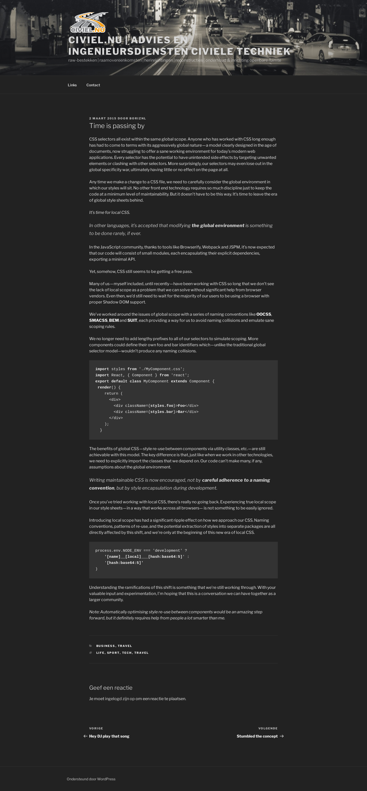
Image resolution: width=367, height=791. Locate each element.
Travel (125, 646)
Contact (93, 85)
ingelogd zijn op (120, 698)
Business (105, 646)
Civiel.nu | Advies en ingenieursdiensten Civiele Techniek (179, 45)
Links (72, 85)
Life (100, 653)
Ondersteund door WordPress (91, 779)
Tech (127, 653)
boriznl (137, 118)
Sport (113, 653)
